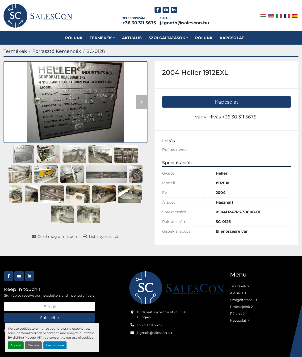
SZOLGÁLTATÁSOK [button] (167, 38)
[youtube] (166, 10)
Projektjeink (240, 307)
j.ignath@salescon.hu (184, 22)
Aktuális (132, 38)
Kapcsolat (232, 38)
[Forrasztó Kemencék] (56, 51)
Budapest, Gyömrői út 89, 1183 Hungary (162, 314)
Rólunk (74, 38)
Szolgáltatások (242, 300)
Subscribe (49, 317)
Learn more (55, 345)
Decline (33, 345)
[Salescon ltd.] (176, 287)
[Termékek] (15, 51)
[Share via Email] (54, 236)
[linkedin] (174, 10)
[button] (102, 38)
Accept (15, 345)
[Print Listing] (101, 236)
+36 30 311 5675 (139, 22)
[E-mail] (49, 306)
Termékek (101, 38)
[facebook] (158, 10)
